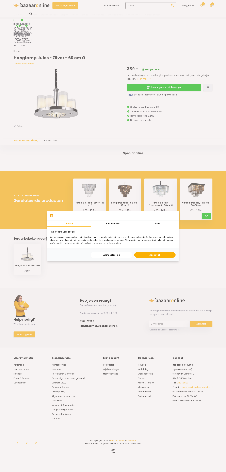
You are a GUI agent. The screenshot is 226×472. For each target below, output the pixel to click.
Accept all (154, 254)
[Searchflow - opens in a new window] (172, 215)
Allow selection (111, 254)
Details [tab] (157, 223)
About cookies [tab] (113, 223)
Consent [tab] (69, 223)
